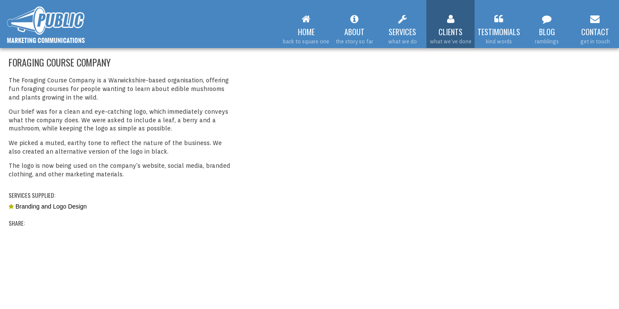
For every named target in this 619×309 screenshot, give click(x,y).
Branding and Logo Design (51, 206)
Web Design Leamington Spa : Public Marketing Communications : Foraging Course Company (46, 24)
